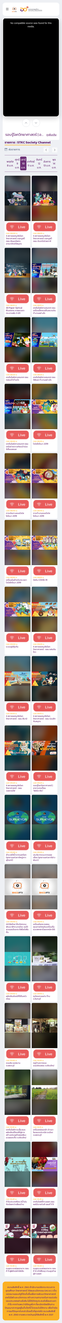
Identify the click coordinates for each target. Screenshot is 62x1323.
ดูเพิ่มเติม (51, 135)
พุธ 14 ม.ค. (54, 163)
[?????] (36, 123)
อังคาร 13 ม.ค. (47, 163)
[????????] (26, 123)
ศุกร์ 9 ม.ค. (17, 163)
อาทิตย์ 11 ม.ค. (31, 163)
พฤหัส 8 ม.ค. (10, 163)
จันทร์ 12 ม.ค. (39, 163)
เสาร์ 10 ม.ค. (23, 163)
